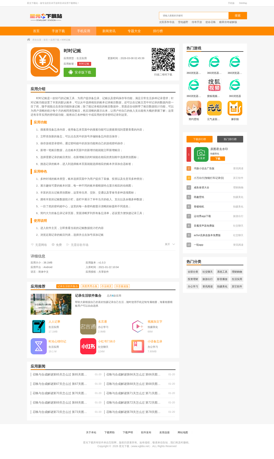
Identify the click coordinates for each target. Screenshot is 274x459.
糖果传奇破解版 (228, 22)
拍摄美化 (222, 286)
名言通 (102, 321)
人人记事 (54, 321)
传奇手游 (197, 22)
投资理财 (193, 279)
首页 (36, 31)
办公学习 (193, 286)
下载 (217, 158)
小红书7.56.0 (106, 341)
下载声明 (128, 432)
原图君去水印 (219, 149)
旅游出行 (207, 279)
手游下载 (58, 31)
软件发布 (146, 432)
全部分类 (193, 271)
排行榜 (158, 31)
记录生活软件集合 (88, 295)
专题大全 (134, 31)
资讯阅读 (207, 286)
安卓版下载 (79, 72)
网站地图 (183, 432)
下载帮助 (109, 432)
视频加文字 (155, 321)
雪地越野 (183, 22)
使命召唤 (210, 22)
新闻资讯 (109, 31)
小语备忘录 (155, 341)
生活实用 (237, 279)
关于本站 (91, 432)
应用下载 (54, 40)
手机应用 (83, 31)
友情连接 (164, 432)
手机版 (231, 3)
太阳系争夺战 (166, 22)
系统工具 (222, 271)
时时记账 (84, 63)
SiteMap (243, 3)
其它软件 (237, 286)
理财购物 (237, 271)
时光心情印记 (57, 341)
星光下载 (124, 446)
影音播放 (222, 279)
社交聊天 (207, 271)
